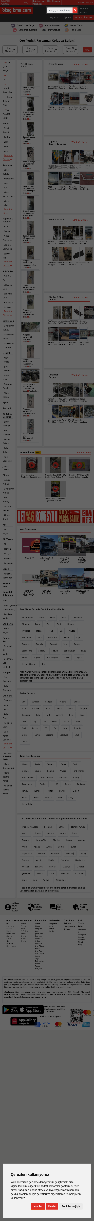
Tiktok (80, 942)
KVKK (8, 939)
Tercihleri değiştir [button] (71, 1206)
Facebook (82, 930)
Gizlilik (9, 936)
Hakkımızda (11, 946)
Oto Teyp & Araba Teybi (39, 956)
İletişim (67, 929)
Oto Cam (38, 951)
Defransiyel (39, 961)
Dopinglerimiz (69, 927)
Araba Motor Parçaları (38, 926)
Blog (80, 945)
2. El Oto (24, 931)
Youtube (81, 937)
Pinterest (81, 940)
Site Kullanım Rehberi (10, 926)
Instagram (82, 935)
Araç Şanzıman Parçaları (39, 933)
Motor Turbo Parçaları (38, 966)
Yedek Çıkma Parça (23, 926)
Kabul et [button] (38, 1206)
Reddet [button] (52, 1206)
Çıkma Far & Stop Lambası (39, 941)
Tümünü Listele (80, 297)
